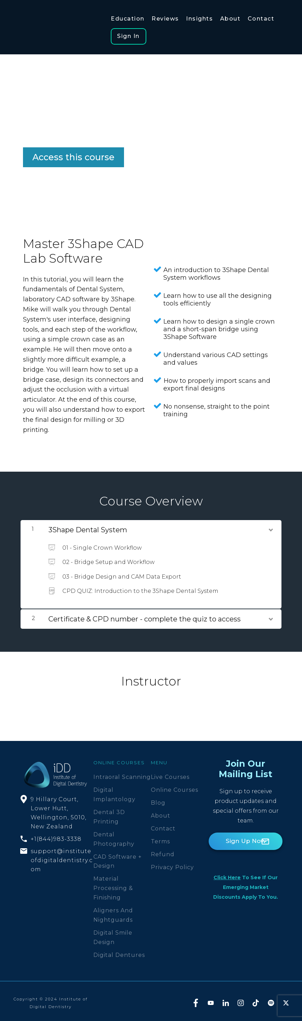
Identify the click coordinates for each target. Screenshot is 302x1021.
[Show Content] (270, 525)
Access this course (73, 154)
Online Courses (174, 786)
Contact (163, 825)
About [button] (228, 18)
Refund (163, 851)
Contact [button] (258, 18)
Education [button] (128, 18)
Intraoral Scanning (122, 774)
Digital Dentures (119, 951)
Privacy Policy (172, 863)
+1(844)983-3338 (56, 835)
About (160, 812)
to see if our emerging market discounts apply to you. (245, 884)
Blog (158, 799)
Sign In (128, 33)
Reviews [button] (164, 18)
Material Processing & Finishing (113, 885)
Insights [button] (198, 18)
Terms (160, 838)
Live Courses (170, 774)
